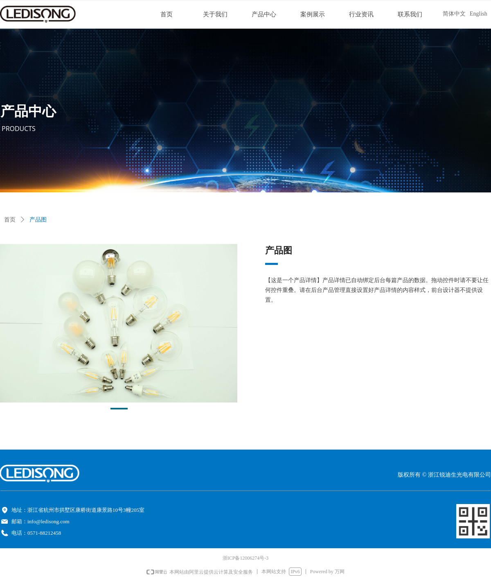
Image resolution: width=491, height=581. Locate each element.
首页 (10, 220)
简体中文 (454, 14)
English (478, 14)
